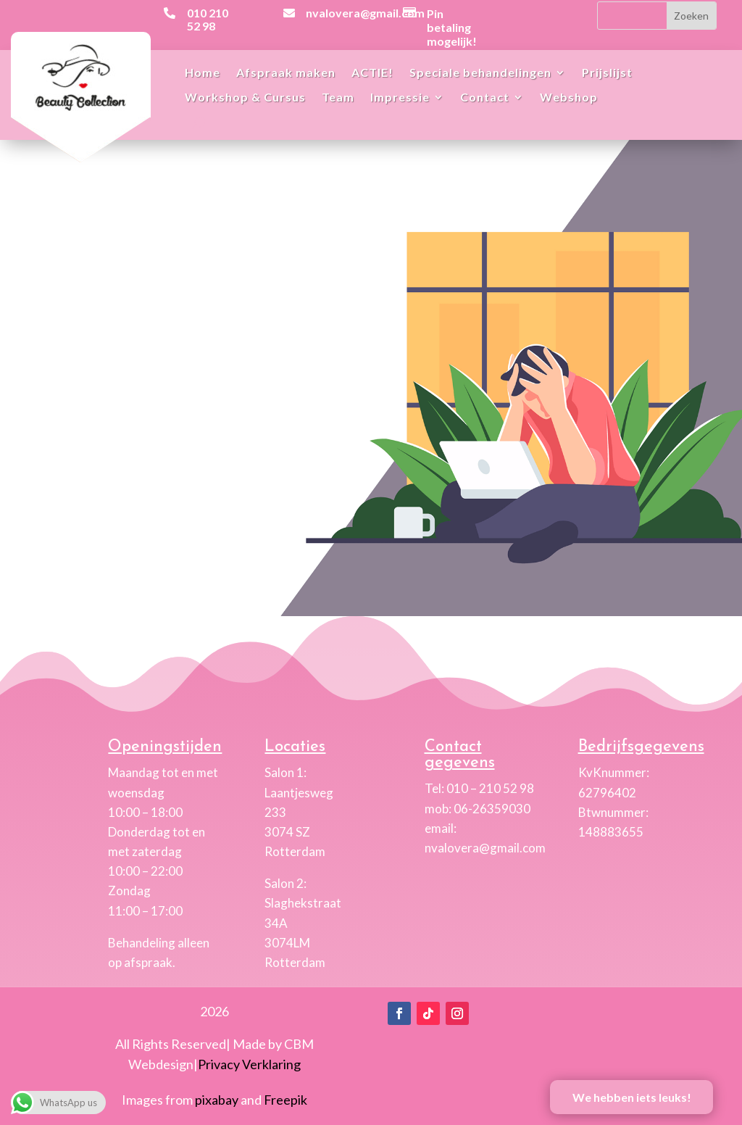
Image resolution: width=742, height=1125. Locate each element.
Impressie (400, 98)
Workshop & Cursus (245, 98)
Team (338, 98)
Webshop (569, 98)
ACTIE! (372, 73)
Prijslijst (607, 73)
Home (202, 73)
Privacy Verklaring (249, 1064)
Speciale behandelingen (480, 73)
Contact (484, 98)
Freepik (285, 1100)
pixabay (216, 1100)
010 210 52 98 (207, 19)
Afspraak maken (285, 73)
